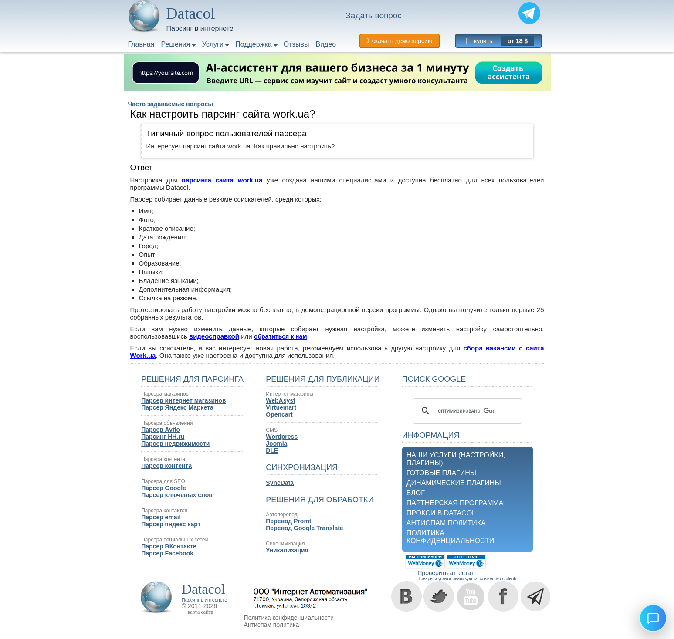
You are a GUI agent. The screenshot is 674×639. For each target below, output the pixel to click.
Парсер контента (166, 465)
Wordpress (282, 436)
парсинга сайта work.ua (222, 180)
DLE (272, 450)
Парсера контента (163, 459)
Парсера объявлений (167, 423)
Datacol (203, 589)
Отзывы (296, 44)
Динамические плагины (453, 483)
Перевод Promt (288, 521)
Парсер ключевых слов (177, 494)
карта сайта (200, 612)
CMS (272, 430)
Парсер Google (163, 487)
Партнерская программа (455, 503)
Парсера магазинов (165, 394)
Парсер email (160, 517)
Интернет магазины (289, 394)
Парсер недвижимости (175, 443)
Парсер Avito (160, 429)
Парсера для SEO (163, 481)
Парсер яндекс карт (170, 524)
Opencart (279, 414)
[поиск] (466, 411)
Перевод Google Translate (304, 528)
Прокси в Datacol (441, 513)
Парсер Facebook (167, 553)
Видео (325, 44)
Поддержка (253, 44)
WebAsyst (280, 400)
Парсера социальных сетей (174, 540)
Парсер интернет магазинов (183, 400)
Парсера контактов (164, 511)
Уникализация (287, 550)
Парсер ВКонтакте (168, 546)
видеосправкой (214, 336)
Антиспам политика (446, 523)
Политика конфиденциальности (450, 537)
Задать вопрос (373, 15)
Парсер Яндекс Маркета (177, 407)
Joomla (276, 443)
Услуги (213, 44)
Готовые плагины (441, 473)
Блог (415, 493)
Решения (175, 44)
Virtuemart (281, 407)
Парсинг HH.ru (162, 436)
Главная (141, 44)
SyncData (280, 482)
